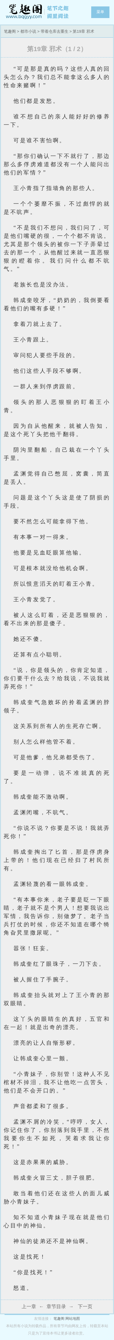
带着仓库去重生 (54, 31)
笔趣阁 (38, 12)
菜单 (100, 11)
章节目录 (56, 1306)
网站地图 (72, 1318)
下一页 (85, 1306)
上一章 (29, 1306)
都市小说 (28, 31)
